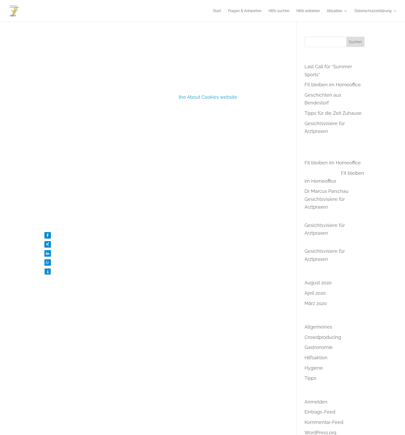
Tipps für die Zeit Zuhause (333, 113)
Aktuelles (334, 11)
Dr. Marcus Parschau (326, 191)
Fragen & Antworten (244, 11)
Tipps (310, 378)
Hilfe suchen (278, 11)
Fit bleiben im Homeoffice (333, 84)
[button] (47, 235)
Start (217, 11)
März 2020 (316, 303)
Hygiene (314, 368)
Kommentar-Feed (324, 422)
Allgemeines (318, 327)
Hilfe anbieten (308, 11)
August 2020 (318, 282)
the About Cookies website (208, 97)
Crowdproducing (323, 337)
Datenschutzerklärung (373, 11)
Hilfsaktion (316, 357)
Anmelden (316, 402)
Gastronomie (319, 347)
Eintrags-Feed (320, 412)
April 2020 (315, 293)
